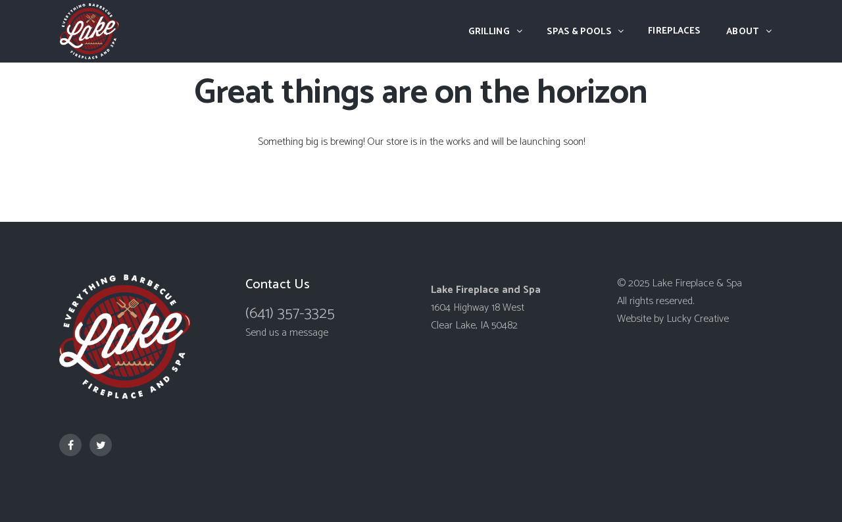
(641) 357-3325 (290, 313)
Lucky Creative (697, 319)
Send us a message (286, 333)
